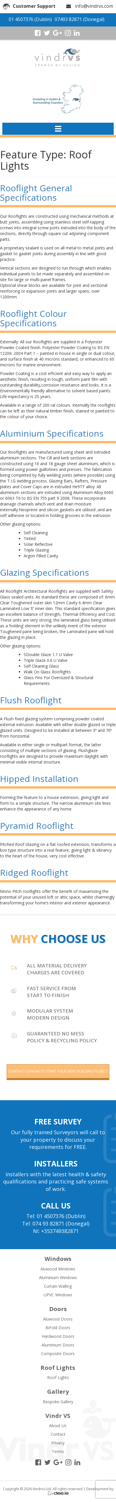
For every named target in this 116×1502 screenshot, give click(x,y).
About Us (58, 1425)
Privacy (58, 1443)
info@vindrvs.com (94, 6)
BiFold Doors (57, 1327)
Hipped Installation (39, 779)
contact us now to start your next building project (58, 1071)
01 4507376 (21, 19)
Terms (58, 1451)
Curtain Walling (58, 1286)
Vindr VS (57, 1416)
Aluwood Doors (58, 1319)
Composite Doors (58, 1353)
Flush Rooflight (31, 700)
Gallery (58, 1391)
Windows (58, 1259)
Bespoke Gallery (58, 1401)
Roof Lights (57, 1368)
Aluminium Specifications (52, 433)
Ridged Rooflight (34, 872)
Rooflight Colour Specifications (33, 318)
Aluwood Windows (57, 1269)
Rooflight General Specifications (36, 192)
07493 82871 (68, 19)
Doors (58, 1309)
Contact (58, 1434)
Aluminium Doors (58, 1345)
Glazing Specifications (44, 572)
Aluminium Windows (58, 1277)
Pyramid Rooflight (36, 826)
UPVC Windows (58, 1295)
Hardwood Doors (58, 1336)
